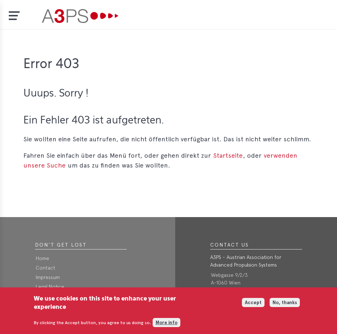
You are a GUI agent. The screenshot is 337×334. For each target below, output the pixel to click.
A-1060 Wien (225, 283)
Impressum (48, 277)
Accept (253, 305)
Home (42, 258)
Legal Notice (50, 287)
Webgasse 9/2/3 (229, 275)
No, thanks (285, 305)
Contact (45, 268)
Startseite (228, 155)
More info (166, 325)
